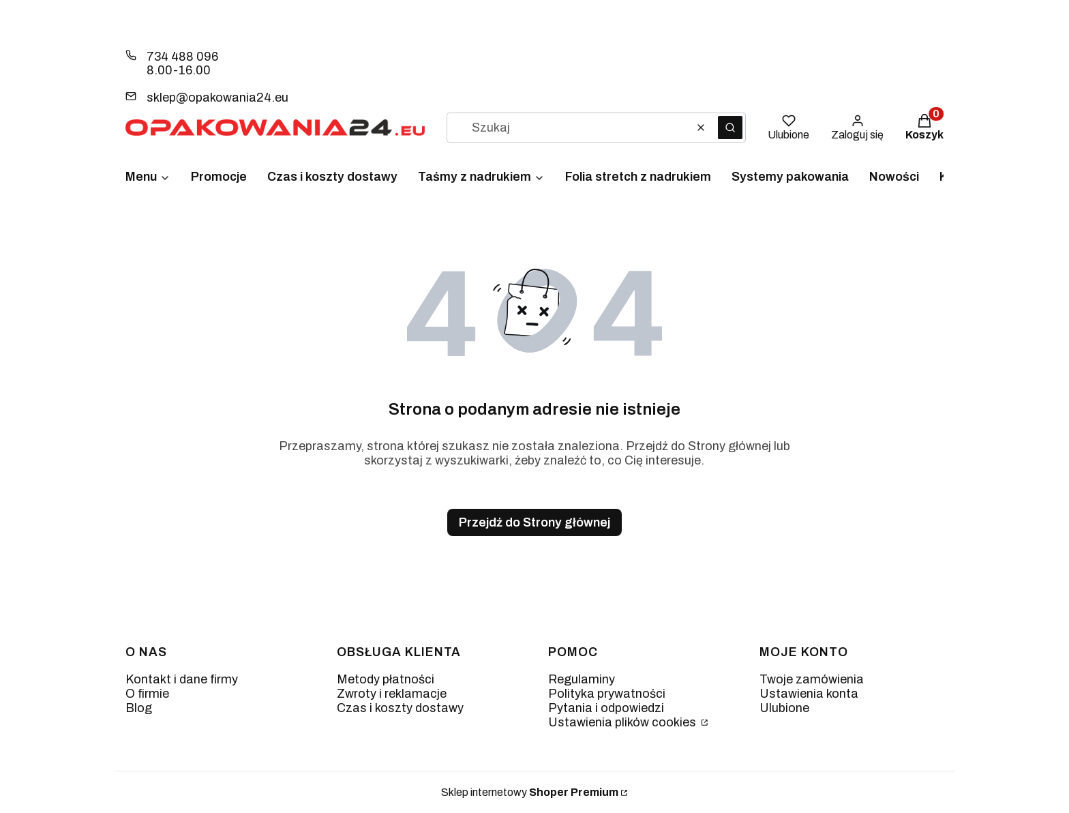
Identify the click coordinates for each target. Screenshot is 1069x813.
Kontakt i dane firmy (181, 679)
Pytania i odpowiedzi (606, 708)
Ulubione (784, 708)
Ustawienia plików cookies (623, 722)
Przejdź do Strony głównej (534, 522)
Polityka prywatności (606, 693)
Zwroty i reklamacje (392, 693)
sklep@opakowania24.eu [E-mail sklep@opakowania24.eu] (217, 97)
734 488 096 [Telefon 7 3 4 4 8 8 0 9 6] (182, 56)
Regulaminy (581, 679)
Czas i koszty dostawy (400, 708)
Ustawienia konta (808, 693)
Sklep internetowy (529, 792)
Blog (138, 708)
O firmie (147, 693)
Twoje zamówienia (811, 679)
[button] (730, 127)
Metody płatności (385, 679)
